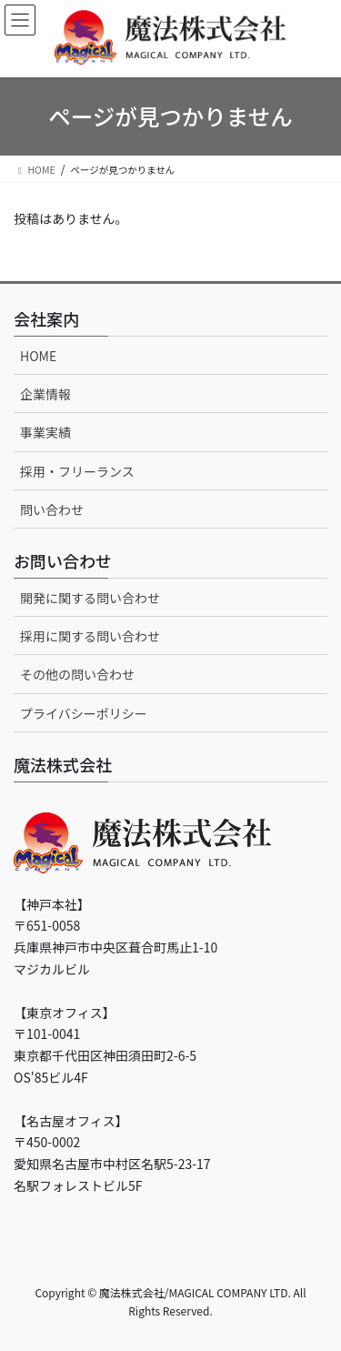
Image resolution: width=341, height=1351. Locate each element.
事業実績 (45, 432)
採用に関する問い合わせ (90, 636)
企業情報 (45, 394)
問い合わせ (52, 509)
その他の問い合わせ (77, 674)
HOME (38, 356)
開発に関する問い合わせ (90, 598)
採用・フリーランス (77, 471)
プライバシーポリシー (83, 713)
